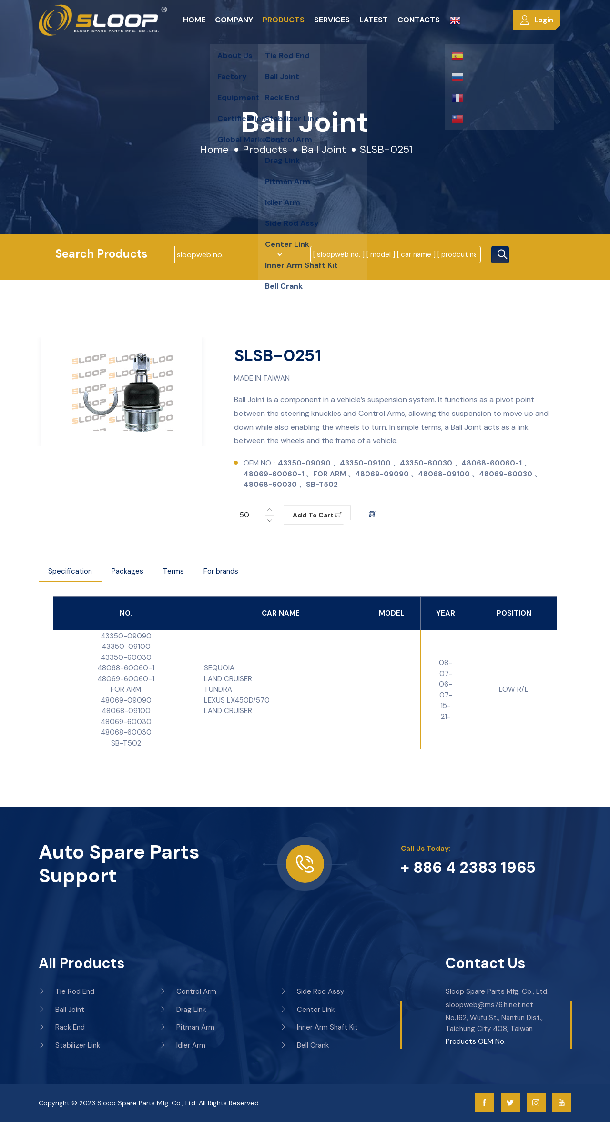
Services (332, 20)
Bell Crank (304, 1045)
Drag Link (183, 1009)
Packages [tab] (127, 571)
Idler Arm (182, 1045)
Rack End (62, 1027)
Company (234, 20)
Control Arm (188, 991)
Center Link (307, 1009)
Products (284, 20)
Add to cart (317, 515)
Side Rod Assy (312, 991)
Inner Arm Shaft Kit (319, 1027)
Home (194, 20)
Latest (373, 20)
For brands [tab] (220, 571)
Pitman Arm (187, 1027)
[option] (121, 391)
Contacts (418, 20)
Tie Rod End (66, 991)
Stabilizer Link (69, 1045)
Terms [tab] (173, 571)
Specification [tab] (70, 571)
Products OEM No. (476, 1041)
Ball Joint (323, 149)
